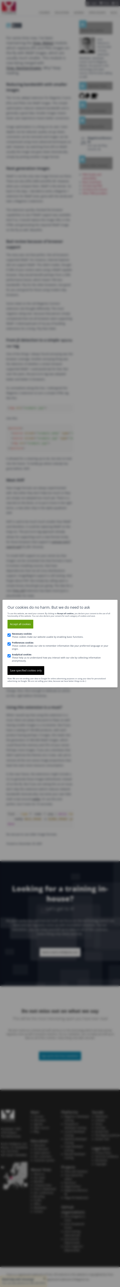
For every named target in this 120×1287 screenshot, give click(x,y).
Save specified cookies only (26, 670)
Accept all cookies (20, 624)
